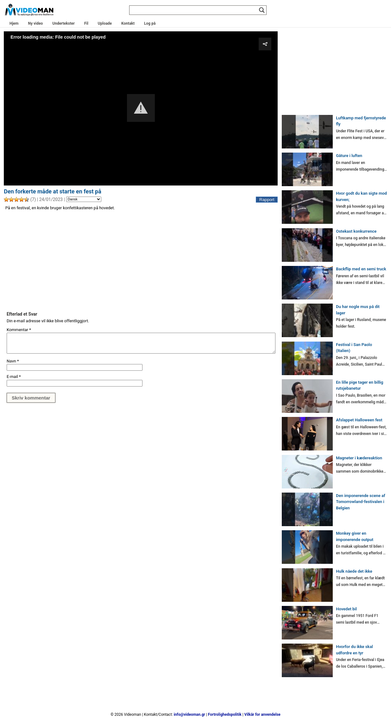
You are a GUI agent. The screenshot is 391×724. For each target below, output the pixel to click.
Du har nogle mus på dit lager (358, 309)
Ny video (35, 23)
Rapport (266, 199)
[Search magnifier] (261, 10)
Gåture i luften (349, 155)
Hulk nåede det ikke (354, 571)
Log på (149, 23)
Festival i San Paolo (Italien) (354, 347)
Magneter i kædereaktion (359, 458)
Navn (13, 361)
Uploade (105, 23)
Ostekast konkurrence (356, 231)
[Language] (83, 199)
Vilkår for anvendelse (262, 714)
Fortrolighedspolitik (225, 714)
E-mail (14, 376)
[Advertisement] (141, 261)
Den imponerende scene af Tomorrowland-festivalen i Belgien (360, 501)
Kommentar (19, 329)
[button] (141, 108)
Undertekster (63, 23)
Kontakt (128, 23)
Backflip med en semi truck (361, 269)
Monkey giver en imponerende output (354, 536)
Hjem (13, 23)
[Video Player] (141, 108)
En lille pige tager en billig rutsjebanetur (359, 385)
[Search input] (195, 10)
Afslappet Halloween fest (359, 420)
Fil (86, 23)
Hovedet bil (346, 609)
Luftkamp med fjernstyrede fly (361, 121)
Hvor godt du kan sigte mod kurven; (361, 196)
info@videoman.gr (189, 714)
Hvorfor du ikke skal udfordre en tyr (354, 649)
